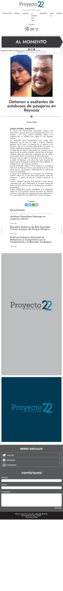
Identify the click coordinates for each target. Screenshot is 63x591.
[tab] (31, 454)
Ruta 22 (51, 14)
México (17, 13)
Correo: (4, 485)
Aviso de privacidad (31, 517)
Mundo (26, 13)
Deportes (43, 13)
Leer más (14, 223)
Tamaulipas (7, 13)
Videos (59, 13)
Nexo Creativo (36, 516)
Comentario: (6, 492)
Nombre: (4, 478)
